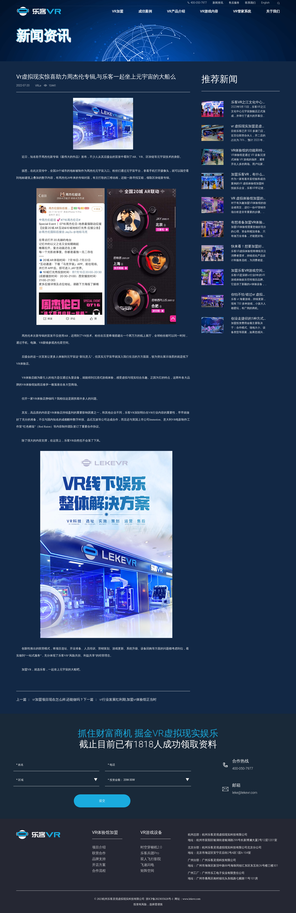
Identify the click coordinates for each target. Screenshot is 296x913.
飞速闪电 (147, 865)
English (265, 2)
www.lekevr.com (191, 899)
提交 (102, 800)
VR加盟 (117, 11)
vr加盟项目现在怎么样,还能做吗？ (57, 699)
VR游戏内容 (209, 11)
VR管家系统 (242, 11)
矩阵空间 (147, 871)
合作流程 (99, 871)
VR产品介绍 (176, 11)
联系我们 (250, 2)
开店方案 (99, 865)
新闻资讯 (218, 2)
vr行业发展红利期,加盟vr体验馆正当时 (128, 699)
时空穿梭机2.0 (151, 847)
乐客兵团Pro (149, 853)
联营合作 (99, 853)
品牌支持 (99, 859)
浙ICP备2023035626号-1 (159, 899)
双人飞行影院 (150, 859)
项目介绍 (99, 847)
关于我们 (273, 11)
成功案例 (145, 11)
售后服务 (234, 2)
